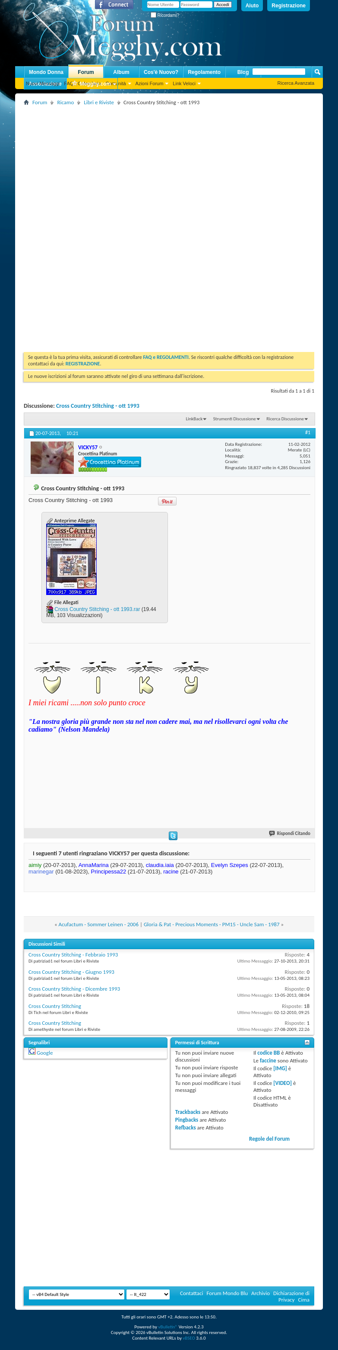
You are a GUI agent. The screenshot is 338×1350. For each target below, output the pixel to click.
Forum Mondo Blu (227, 1293)
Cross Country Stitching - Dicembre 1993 (74, 988)
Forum (86, 72)
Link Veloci (184, 83)
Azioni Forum (150, 83)
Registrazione (289, 6)
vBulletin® (167, 1327)
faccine (268, 1060)
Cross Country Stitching (54, 1006)
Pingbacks (186, 1119)
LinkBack (194, 419)
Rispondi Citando (290, 833)
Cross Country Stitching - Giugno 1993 (71, 972)
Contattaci (191, 1293)
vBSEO (189, 1338)
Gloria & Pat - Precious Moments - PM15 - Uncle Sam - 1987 (212, 924)
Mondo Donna (46, 72)
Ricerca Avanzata (296, 83)
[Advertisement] (178, 168)
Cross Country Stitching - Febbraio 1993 (73, 954)
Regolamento (204, 72)
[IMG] (280, 1068)
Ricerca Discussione (285, 419)
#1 (307, 432)
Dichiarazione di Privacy (291, 1296)
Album (121, 72)
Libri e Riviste (99, 102)
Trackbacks (187, 1112)
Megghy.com (91, 84)
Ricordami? (165, 15)
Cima (304, 1299)
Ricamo (65, 102)
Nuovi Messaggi (43, 83)
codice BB (268, 1052)
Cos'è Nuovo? (161, 72)
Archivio (260, 1293)
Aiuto (252, 6)
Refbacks (185, 1127)
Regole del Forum (269, 1139)
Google (45, 1052)
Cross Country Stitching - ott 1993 (97, 405)
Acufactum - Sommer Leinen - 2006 (99, 924)
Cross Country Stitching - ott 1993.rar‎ (97, 609)
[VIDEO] (282, 1083)
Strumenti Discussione (234, 419)
